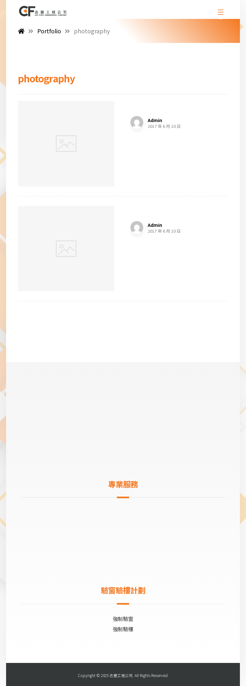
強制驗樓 (123, 629)
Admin (155, 120)
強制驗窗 (123, 619)
